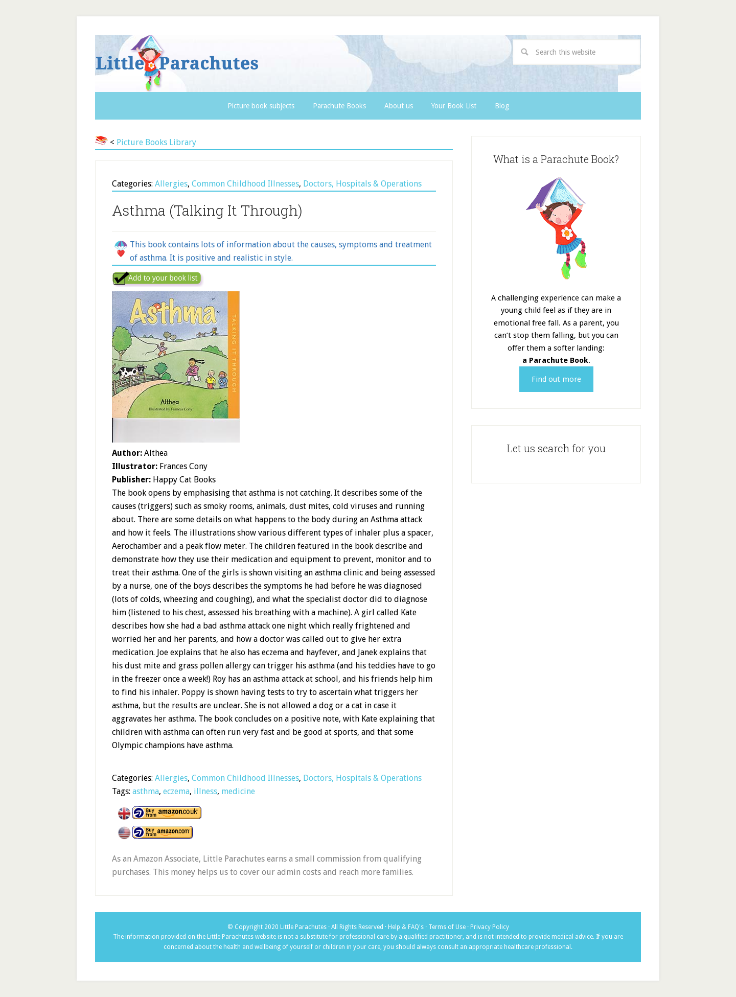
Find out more (556, 379)
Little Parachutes (264, 63)
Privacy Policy (489, 927)
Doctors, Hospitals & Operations (362, 184)
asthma (145, 791)
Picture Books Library (156, 142)
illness (205, 791)
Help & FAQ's (406, 927)
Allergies (171, 184)
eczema (176, 791)
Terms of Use (447, 927)
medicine (238, 791)
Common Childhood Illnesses (245, 184)
